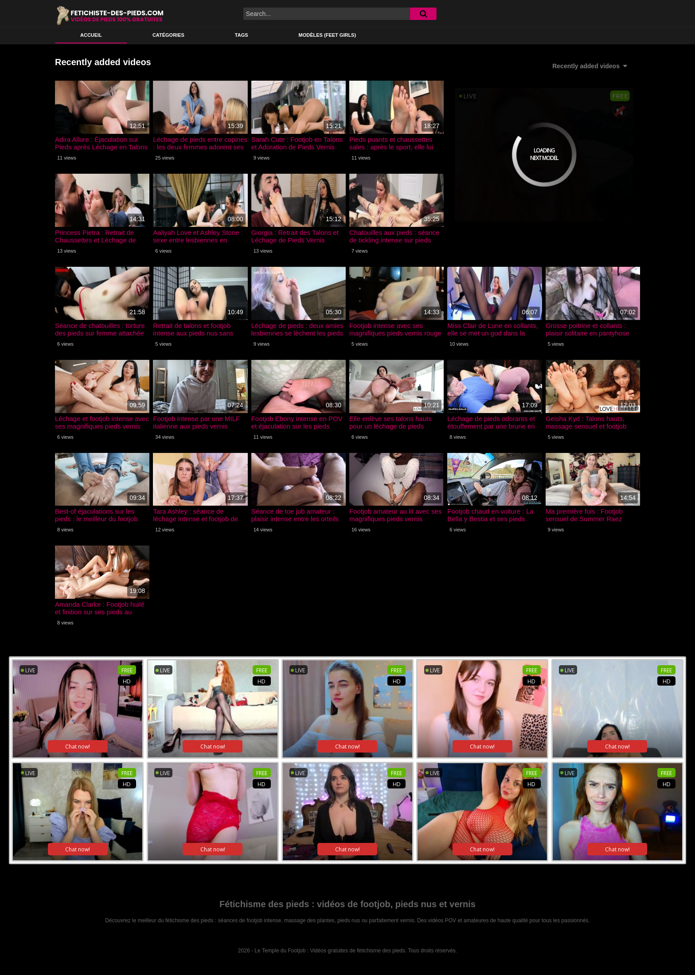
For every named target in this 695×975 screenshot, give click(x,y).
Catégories (168, 35)
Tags (241, 35)
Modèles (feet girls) (327, 35)
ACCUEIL (91, 35)
